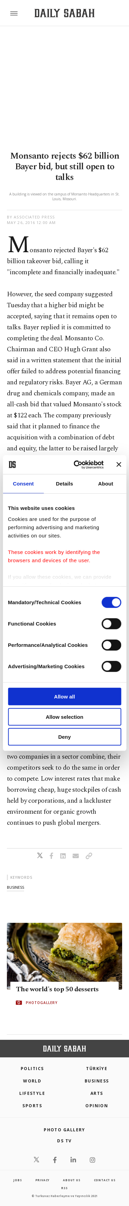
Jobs (17, 1180)
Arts (96, 1093)
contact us (105, 1180)
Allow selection (64, 716)
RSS (64, 1188)
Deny (64, 737)
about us (71, 1180)
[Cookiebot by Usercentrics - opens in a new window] (77, 464)
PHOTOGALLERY (41, 1002)
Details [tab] (64, 484)
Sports (32, 1106)
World (32, 1081)
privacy (42, 1180)
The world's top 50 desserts (57, 989)
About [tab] (105, 484)
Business (97, 1081)
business (15, 887)
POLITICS (32, 1068)
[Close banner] (118, 464)
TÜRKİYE (96, 1068)
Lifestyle (32, 1093)
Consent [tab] (23, 484)
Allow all (64, 697)
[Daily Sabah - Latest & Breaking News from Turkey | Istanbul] (64, 13)
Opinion (96, 1106)
